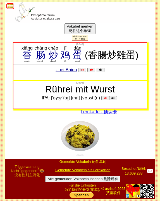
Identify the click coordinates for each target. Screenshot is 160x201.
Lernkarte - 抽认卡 (99, 111)
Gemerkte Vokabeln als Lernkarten (82, 170)
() (80, 44)
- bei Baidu (66, 69)
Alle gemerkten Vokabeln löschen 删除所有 (82, 179)
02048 (80, 155)
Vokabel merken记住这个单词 (80, 28)
